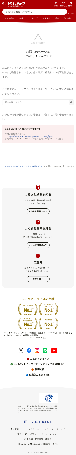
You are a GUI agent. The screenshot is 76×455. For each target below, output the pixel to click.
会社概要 (14, 429)
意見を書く (38, 279)
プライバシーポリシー (27, 434)
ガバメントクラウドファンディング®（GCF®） (39, 364)
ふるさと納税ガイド (38, 211)
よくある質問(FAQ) (38, 245)
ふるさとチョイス (39, 359)
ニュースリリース (30, 429)
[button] (70, 12)
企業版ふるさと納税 (39, 374)
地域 (21, 18)
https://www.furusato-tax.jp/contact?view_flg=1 (30, 136)
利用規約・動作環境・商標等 (38, 439)
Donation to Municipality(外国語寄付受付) (37, 444)
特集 (57, 18)
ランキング (33, 18)
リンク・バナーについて (54, 429)
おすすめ (46, 18)
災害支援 (39, 369)
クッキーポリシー (50, 434)
